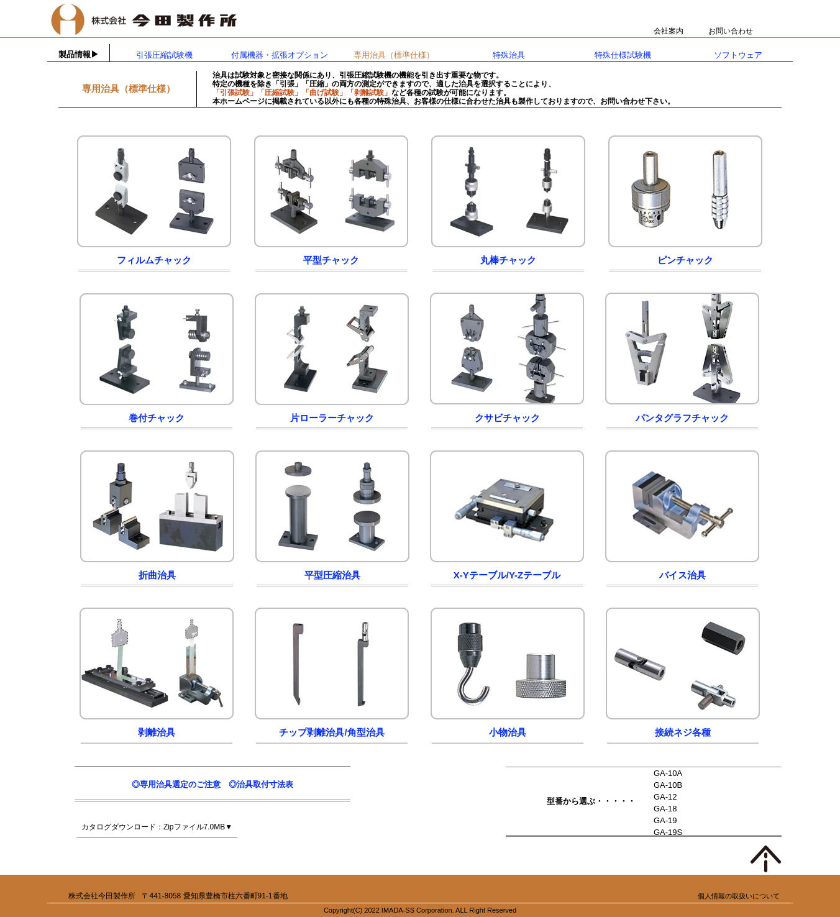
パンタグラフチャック (682, 418)
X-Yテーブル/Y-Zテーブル (507, 575)
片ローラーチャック (332, 418)
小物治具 (507, 732)
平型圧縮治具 (332, 575)
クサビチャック (507, 418)
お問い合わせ (730, 31)
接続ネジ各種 (683, 732)
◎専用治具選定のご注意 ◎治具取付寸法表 (212, 784)
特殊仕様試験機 (623, 55)
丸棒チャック (508, 260)
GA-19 (665, 820)
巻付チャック (157, 418)
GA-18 (665, 808)
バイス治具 (682, 575)
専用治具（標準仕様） (394, 55)
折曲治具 (157, 575)
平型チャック (331, 260)
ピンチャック (685, 260)
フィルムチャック (154, 260)
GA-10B (668, 785)
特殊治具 (509, 55)
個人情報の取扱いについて (739, 896)
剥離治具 (156, 732)
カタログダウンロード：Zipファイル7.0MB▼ (156, 827)
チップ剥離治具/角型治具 (331, 732)
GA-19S (668, 832)
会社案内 (668, 31)
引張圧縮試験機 (164, 55)
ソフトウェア (738, 55)
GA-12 (665, 796)
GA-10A (668, 773)
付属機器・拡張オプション (279, 55)
